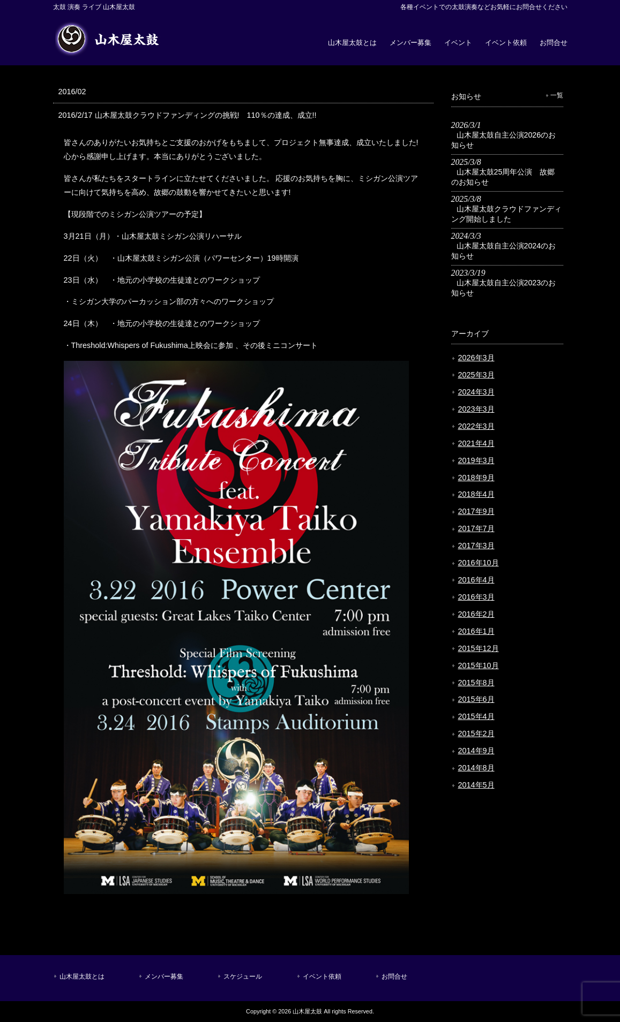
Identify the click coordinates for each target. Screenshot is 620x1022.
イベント (458, 43)
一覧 (556, 95)
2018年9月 (476, 477)
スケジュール (242, 976)
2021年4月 (476, 443)
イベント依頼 (506, 43)
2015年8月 (476, 682)
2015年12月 (478, 648)
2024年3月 (476, 392)
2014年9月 (476, 750)
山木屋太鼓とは (352, 43)
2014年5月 (476, 785)
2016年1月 (476, 631)
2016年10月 (478, 562)
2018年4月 (476, 494)
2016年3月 (476, 597)
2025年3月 (476, 374)
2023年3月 (476, 409)
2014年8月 (476, 767)
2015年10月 (478, 665)
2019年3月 (476, 460)
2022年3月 (476, 426)
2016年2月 (476, 614)
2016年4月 (476, 580)
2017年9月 (476, 511)
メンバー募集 (410, 43)
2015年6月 (476, 699)
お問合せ (553, 43)
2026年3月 (476, 357)
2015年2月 (476, 733)
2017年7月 (476, 528)
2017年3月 (476, 545)
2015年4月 (476, 716)
